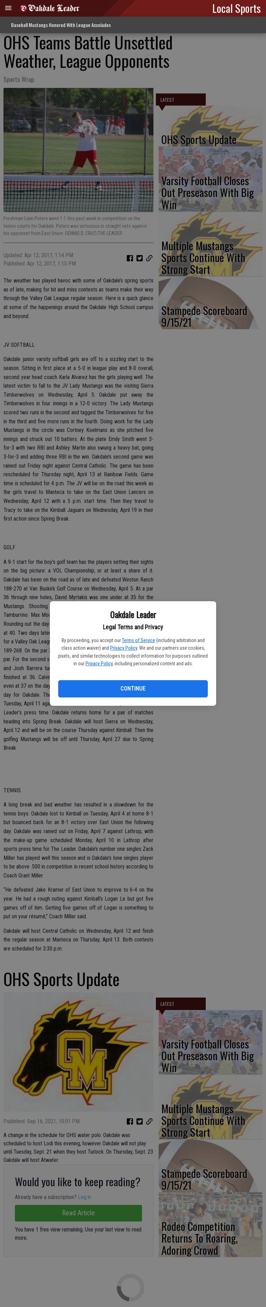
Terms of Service (138, 640)
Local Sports (236, 8)
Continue (133, 688)
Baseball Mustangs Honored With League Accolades (61, 24)
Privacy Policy (123, 648)
